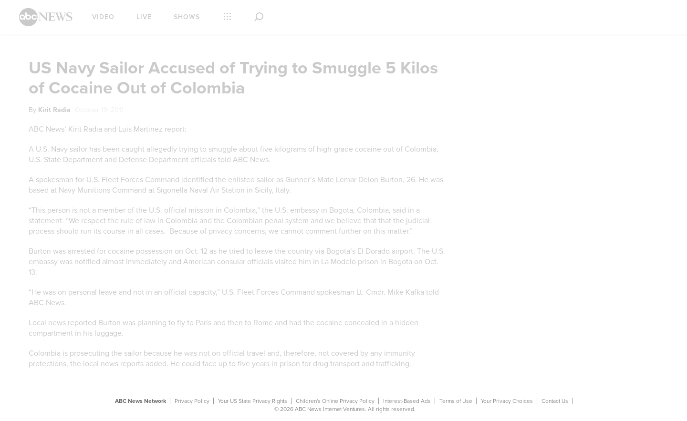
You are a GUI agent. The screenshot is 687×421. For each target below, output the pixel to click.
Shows (187, 17)
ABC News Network (140, 401)
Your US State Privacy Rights (252, 401)
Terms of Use (455, 401)
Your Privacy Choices (507, 401)
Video (103, 17)
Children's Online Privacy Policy (335, 401)
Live (144, 17)
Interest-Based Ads (407, 401)
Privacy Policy (192, 401)
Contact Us (554, 401)
